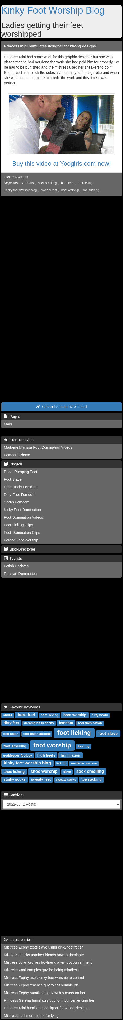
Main (8, 424)
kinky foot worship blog (21, 190)
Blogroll (13, 464)
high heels (46, 755)
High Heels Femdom (21, 487)
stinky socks (14, 779)
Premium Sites (19, 440)
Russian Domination (20, 574)
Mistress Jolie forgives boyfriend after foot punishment (48, 962)
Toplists (13, 558)
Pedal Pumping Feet (20, 472)
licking (61, 763)
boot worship (70, 190)
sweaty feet (49, 190)
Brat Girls (27, 183)
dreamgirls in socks (39, 723)
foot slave (108, 733)
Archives (14, 795)
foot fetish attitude (37, 734)
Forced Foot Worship (21, 540)
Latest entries (18, 940)
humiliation (71, 755)
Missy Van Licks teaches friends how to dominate (44, 955)
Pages (12, 416)
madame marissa (84, 763)
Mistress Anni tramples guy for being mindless (41, 970)
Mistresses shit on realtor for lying (31, 1015)
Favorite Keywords (22, 707)
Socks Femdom (16, 502)
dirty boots (100, 715)
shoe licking (14, 771)
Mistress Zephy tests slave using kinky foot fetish (43, 947)
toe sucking (91, 190)
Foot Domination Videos (23, 517)
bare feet (67, 183)
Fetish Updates (16, 566)
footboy (83, 746)
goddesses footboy (17, 755)
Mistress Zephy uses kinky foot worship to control (44, 977)
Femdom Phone (17, 455)
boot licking (49, 715)
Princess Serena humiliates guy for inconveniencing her (49, 1000)
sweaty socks (66, 779)
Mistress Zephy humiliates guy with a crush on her (44, 993)
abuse (7, 715)
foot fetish (10, 734)
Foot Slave (13, 479)
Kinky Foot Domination (22, 510)
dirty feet (11, 723)
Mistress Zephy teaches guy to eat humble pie (41, 985)
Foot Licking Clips (18, 525)
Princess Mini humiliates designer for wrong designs (50, 46)
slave (67, 772)
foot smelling (14, 746)
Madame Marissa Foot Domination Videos (38, 447)
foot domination (90, 723)
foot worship (52, 745)
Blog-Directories (20, 549)
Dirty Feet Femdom (19, 494)
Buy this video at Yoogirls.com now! (61, 163)
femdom (66, 723)
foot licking (85, 183)
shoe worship (43, 771)
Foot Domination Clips (22, 532)
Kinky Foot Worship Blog (53, 10)
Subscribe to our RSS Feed (61, 407)
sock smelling (47, 183)
